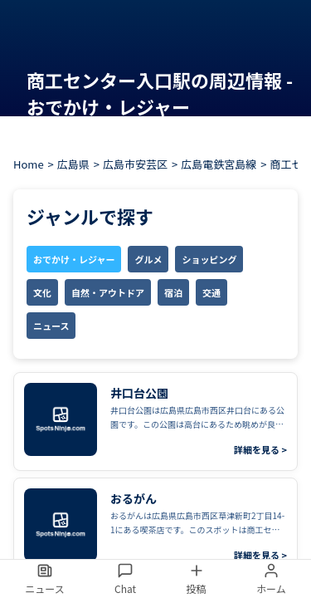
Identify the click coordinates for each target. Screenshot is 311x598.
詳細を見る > (260, 449)
